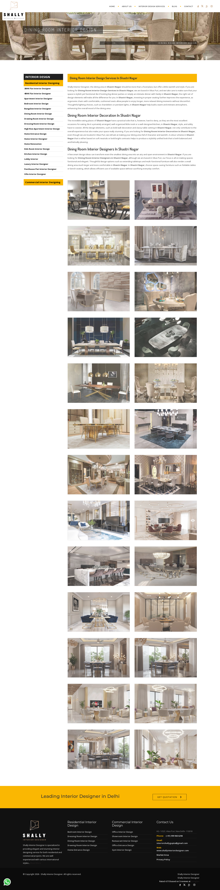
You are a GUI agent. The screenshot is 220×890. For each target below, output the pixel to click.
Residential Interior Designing (137, 43)
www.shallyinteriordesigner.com (173, 850)
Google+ (195, 881)
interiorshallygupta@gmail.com (172, 843)
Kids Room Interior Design (37, 149)
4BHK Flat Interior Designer (37, 94)
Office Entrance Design (123, 845)
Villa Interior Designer (35, 174)
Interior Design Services (152, 6)
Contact (188, 6)
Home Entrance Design (35, 134)
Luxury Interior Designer (36, 164)
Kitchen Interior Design (35, 154)
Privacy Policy (163, 859)
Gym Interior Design (122, 849)
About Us (127, 6)
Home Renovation (33, 144)
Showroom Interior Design (125, 836)
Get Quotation (167, 805)
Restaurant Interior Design (125, 840)
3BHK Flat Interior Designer (37, 89)
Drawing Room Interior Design (39, 119)
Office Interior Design (122, 831)
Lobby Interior (31, 159)
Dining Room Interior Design (38, 114)
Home (112, 6)
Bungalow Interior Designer (37, 109)
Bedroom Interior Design (36, 104)
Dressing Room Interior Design (39, 124)
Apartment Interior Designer (38, 99)
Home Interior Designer (35, 139)
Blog (174, 6)
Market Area (163, 855)
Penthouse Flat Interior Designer (40, 169)
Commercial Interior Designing (42, 182)
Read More (35, 863)
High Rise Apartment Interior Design (42, 129)
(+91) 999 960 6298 (174, 835)
